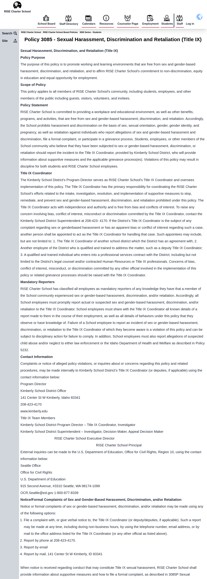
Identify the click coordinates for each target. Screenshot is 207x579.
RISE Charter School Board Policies (60, 32)
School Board (46, 23)
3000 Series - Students (90, 32)
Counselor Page (128, 23)
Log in (190, 23)
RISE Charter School (31, 32)
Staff (180, 23)
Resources (106, 23)
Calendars (88, 23)
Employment (150, 23)
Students (167, 23)
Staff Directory (68, 23)
